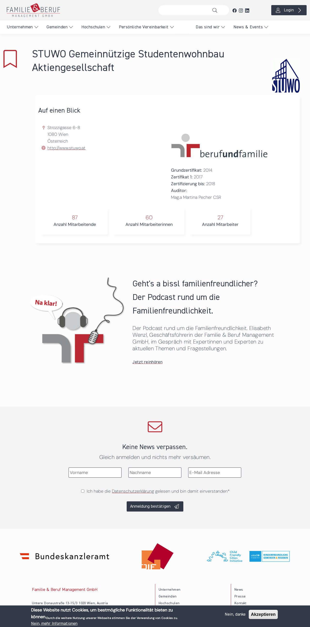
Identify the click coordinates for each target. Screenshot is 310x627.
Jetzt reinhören (147, 362)
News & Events (248, 27)
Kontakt (240, 603)
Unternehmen (20, 27)
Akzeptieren (263, 615)
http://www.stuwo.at (66, 148)
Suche (216, 10)
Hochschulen (93, 27)
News (238, 589)
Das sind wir (208, 27)
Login (289, 10)
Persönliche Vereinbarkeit (144, 27)
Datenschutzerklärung (133, 491)
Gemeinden (57, 27)
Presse (240, 596)
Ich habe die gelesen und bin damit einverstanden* (158, 491)
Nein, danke (235, 615)
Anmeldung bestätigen (150, 506)
